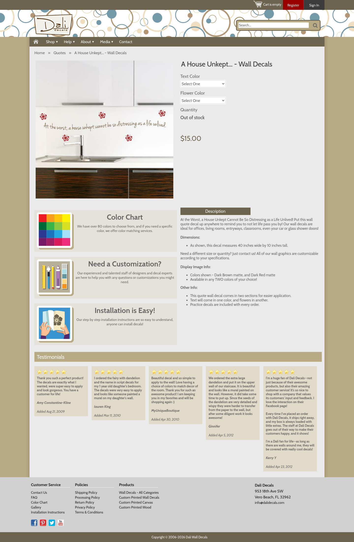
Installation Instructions (48, 512)
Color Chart (39, 502)
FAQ (34, 497)
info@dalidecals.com (269, 502)
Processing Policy (87, 497)
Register (293, 5)
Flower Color (192, 93)
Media (106, 41)
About (87, 41)
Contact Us (39, 492)
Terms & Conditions (89, 512)
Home (39, 52)
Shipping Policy (86, 492)
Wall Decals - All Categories (139, 492)
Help (69, 41)
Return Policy (84, 502)
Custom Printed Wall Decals (139, 497)
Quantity (188, 110)
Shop (52, 41)
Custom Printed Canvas (136, 502)
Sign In (314, 5)
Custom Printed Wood (135, 507)
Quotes (60, 52)
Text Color (190, 76)
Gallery (36, 507)
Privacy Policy (85, 507)
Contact (125, 41)
